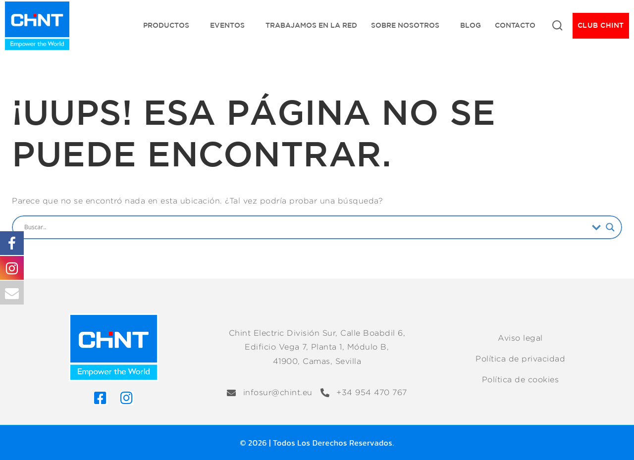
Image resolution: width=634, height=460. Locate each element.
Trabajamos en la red (311, 25)
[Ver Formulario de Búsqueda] (557, 26)
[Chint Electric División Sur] (37, 25)
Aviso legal (520, 338)
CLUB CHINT (601, 25)
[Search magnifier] (610, 227)
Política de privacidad (520, 359)
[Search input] (305, 227)
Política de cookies (520, 379)
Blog (470, 25)
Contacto (515, 25)
